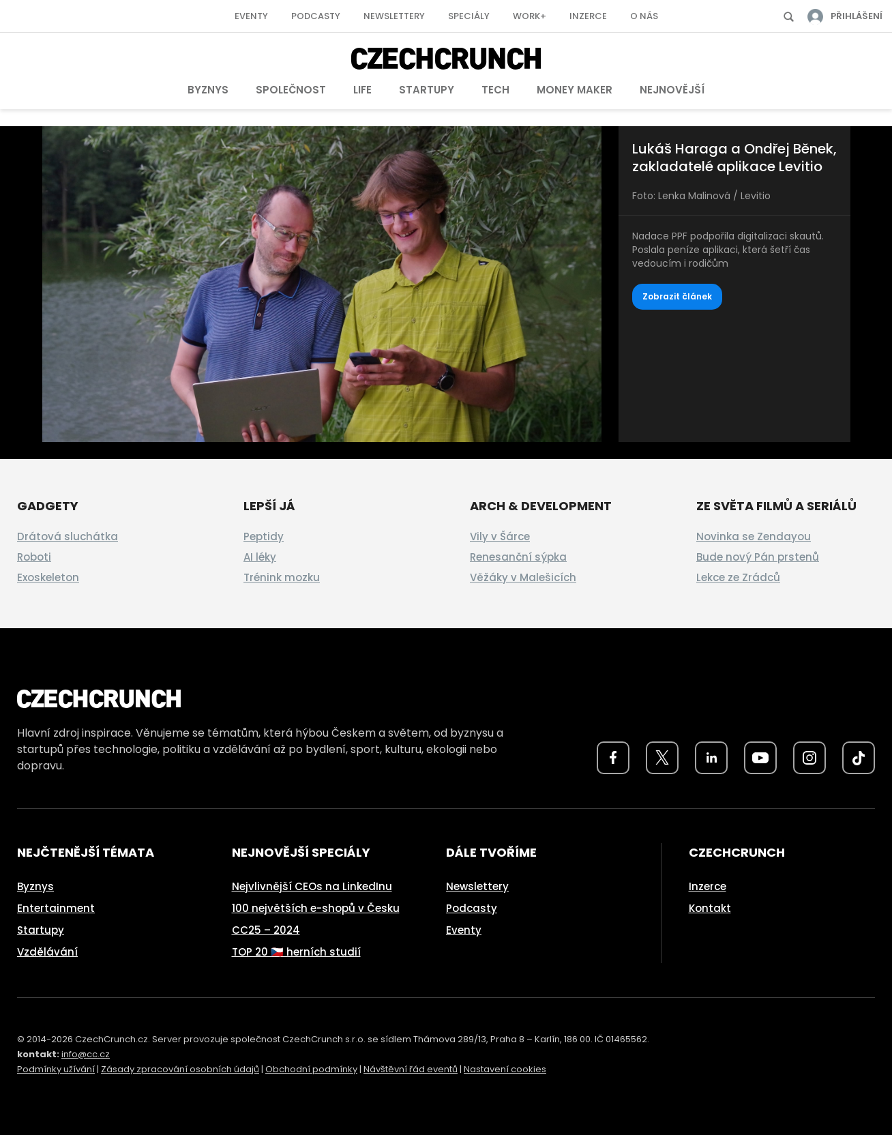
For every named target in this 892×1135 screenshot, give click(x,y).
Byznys (208, 90)
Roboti (34, 557)
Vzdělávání (47, 952)
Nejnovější (672, 90)
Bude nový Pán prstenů (757, 557)
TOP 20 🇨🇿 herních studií (296, 952)
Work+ (529, 16)
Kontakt (710, 908)
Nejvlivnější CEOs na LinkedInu (312, 886)
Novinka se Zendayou (753, 536)
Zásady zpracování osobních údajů (180, 1069)
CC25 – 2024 (266, 930)
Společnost (291, 90)
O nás (644, 16)
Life (362, 90)
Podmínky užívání (56, 1069)
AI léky (259, 557)
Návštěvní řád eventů (410, 1069)
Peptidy (263, 536)
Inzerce (588, 16)
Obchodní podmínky (311, 1069)
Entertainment (56, 908)
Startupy (426, 90)
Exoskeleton (48, 577)
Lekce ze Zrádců (738, 577)
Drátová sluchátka (67, 536)
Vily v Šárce (500, 536)
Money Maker (574, 90)
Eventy (251, 16)
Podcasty (315, 16)
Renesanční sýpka (518, 557)
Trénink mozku (281, 577)
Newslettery (394, 16)
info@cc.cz (85, 1054)
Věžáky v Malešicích (523, 577)
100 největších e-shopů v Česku (316, 908)
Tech (495, 90)
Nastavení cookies (505, 1069)
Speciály (469, 16)
